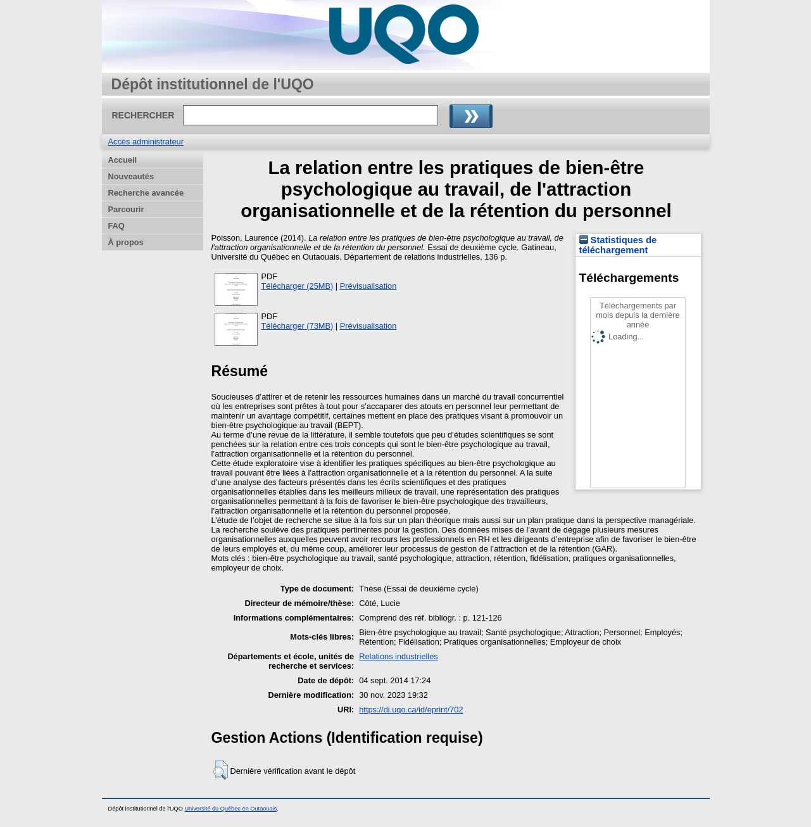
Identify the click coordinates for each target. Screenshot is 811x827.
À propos (126, 242)
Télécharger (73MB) (297, 326)
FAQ (116, 225)
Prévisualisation (368, 286)
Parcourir (126, 209)
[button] (220, 770)
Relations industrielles (398, 656)
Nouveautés (131, 176)
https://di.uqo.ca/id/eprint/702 (411, 709)
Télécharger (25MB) (297, 286)
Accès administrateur (146, 141)
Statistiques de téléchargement (618, 245)
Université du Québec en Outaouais (230, 808)
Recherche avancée (146, 193)
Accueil (122, 160)
